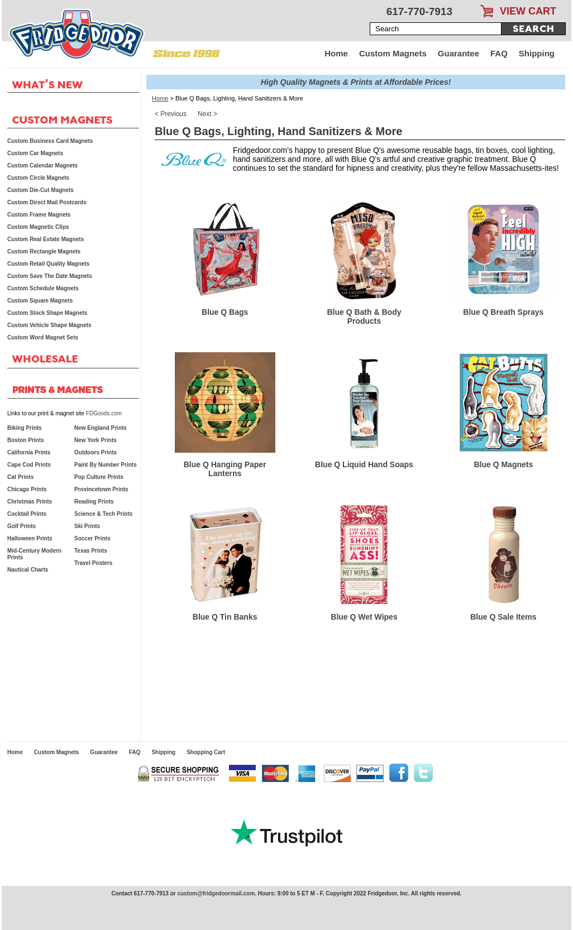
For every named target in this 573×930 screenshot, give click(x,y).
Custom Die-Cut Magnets (40, 190)
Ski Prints (87, 526)
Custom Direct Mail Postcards (47, 202)
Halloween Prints (29, 538)
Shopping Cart (206, 752)
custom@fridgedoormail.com (216, 893)
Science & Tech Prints (103, 514)
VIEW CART (528, 11)
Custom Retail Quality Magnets (48, 264)
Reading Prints (94, 501)
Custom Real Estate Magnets (45, 239)
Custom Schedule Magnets (43, 288)
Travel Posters (93, 563)
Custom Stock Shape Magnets (47, 313)
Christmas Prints (29, 501)
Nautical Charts (27, 570)
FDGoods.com (104, 413)
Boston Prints (25, 440)
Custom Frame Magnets (38, 215)
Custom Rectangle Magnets (43, 251)
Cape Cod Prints (29, 465)
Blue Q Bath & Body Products (364, 316)
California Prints (28, 452)
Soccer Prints (92, 538)
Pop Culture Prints (98, 477)
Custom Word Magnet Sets (42, 337)
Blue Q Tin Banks (225, 616)
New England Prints (100, 428)
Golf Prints (21, 526)
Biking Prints (24, 428)
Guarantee (458, 53)
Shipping (537, 53)
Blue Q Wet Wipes (364, 616)
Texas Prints (90, 551)
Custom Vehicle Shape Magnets (49, 325)
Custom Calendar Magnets (42, 165)
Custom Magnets (393, 53)
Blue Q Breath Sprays (503, 312)
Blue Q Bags (225, 312)
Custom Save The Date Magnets (49, 276)
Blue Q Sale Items (503, 616)
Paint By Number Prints (105, 465)
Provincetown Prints (101, 489)
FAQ (499, 53)
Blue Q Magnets (503, 464)
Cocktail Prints (26, 514)
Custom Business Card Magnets (50, 141)
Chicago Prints (27, 489)
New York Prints (95, 440)
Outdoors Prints (95, 452)
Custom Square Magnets (40, 301)
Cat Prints (20, 477)
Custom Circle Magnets (38, 178)
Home (336, 53)
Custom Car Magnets (35, 153)
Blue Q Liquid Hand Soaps (364, 464)
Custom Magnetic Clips (38, 227)
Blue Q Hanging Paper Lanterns (225, 469)
